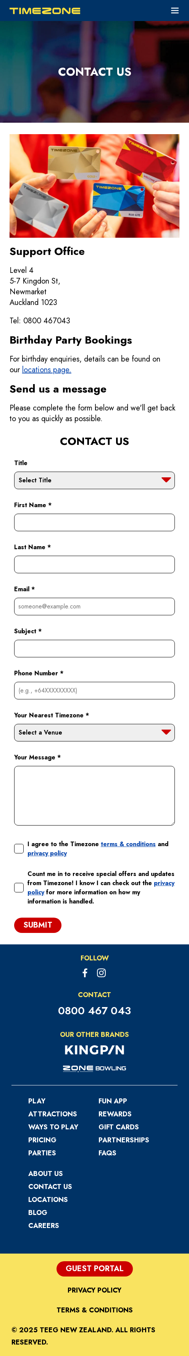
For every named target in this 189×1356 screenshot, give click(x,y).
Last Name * (32, 547)
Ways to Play (53, 1127)
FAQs (107, 1153)
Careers (43, 1226)
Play (36, 1101)
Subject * (28, 631)
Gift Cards (119, 1127)
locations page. (46, 369)
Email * (24, 589)
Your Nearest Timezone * (51, 715)
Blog (37, 1213)
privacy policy (47, 853)
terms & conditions (128, 844)
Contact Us (50, 1187)
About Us (45, 1174)
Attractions (52, 1114)
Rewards (115, 1114)
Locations (48, 1200)
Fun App (113, 1101)
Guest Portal (95, 1268)
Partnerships (124, 1140)
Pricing (42, 1140)
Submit (37, 925)
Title (20, 463)
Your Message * (37, 757)
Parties (42, 1153)
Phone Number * (38, 673)
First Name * (33, 505)
